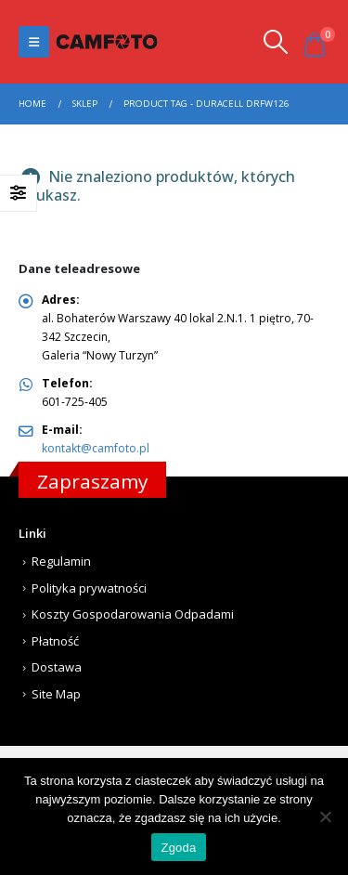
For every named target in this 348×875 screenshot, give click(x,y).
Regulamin (61, 561)
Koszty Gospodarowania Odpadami (133, 614)
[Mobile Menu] (34, 42)
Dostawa (57, 667)
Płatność (55, 641)
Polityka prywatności (89, 588)
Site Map (56, 694)
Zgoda (178, 848)
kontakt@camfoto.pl (95, 448)
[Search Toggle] (275, 42)
